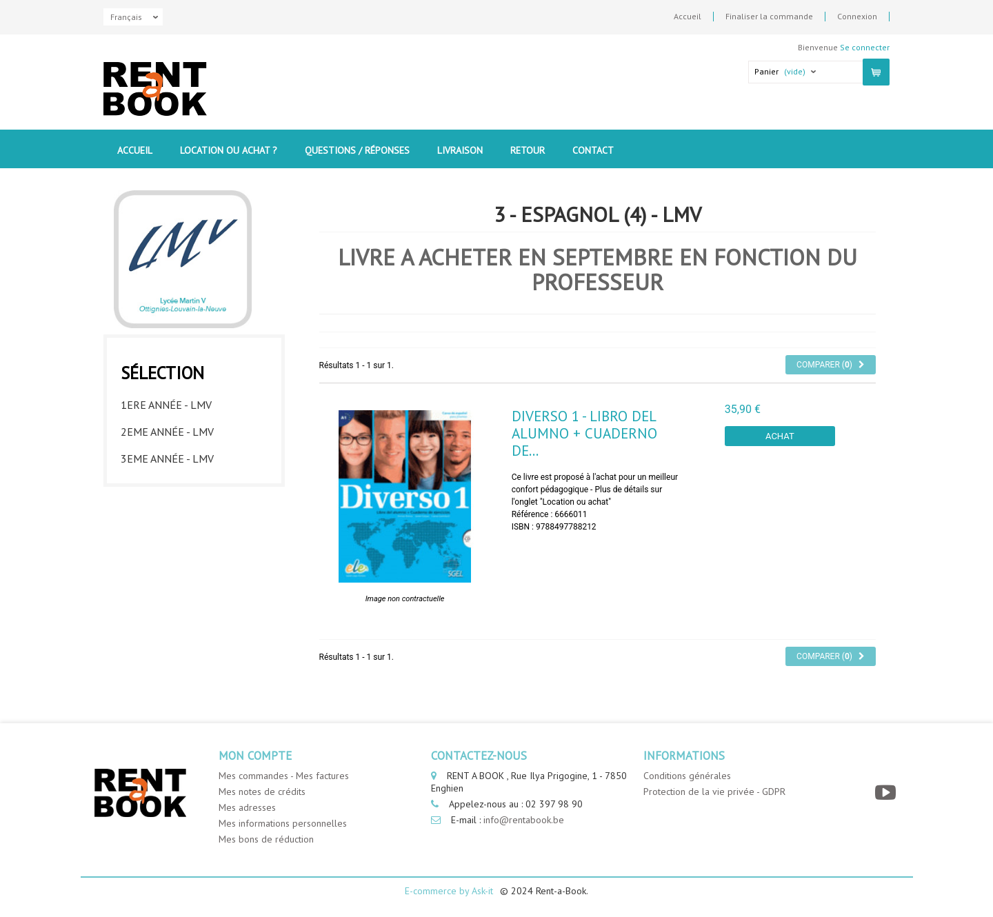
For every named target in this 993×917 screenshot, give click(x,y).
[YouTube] (887, 792)
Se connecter (865, 47)
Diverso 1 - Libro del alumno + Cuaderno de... (584, 433)
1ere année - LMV (166, 401)
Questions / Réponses (357, 150)
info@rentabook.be (523, 820)
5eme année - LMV (167, 509)
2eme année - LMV (167, 428)
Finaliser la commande (769, 16)
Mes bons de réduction (266, 839)
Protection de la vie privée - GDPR (714, 791)
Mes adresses (247, 807)
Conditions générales (687, 775)
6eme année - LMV (167, 536)
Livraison (460, 150)
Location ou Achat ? (228, 150)
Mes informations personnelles (283, 823)
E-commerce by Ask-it (449, 891)
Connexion (857, 16)
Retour (527, 150)
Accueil (687, 16)
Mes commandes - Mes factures (284, 775)
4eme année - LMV (167, 482)
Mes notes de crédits (262, 791)
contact (593, 150)
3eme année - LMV (167, 455)
